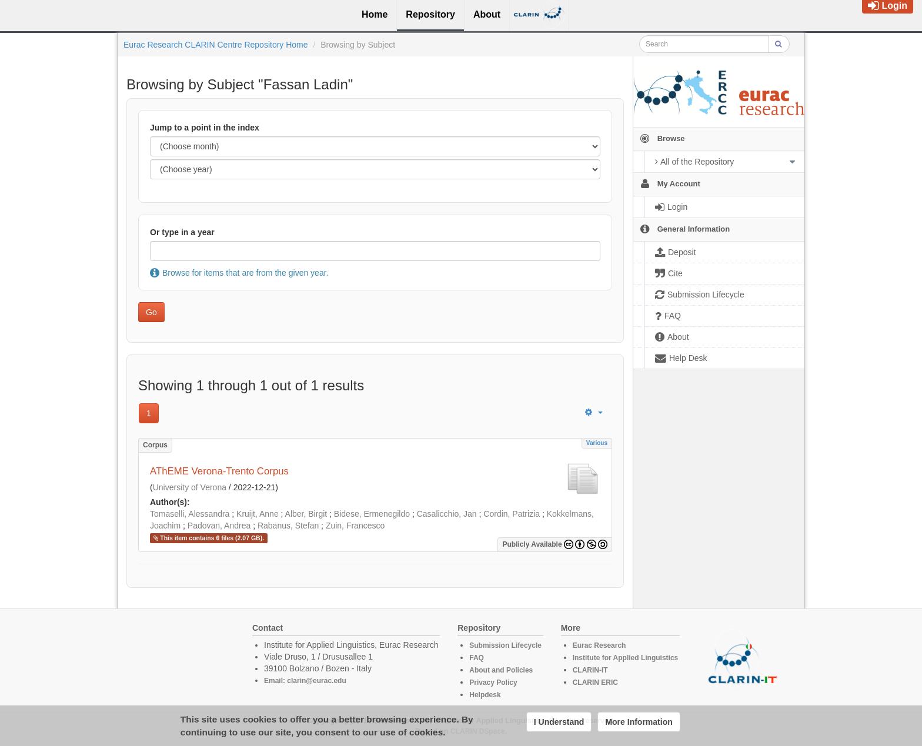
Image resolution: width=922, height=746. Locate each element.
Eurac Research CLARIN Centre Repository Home (215, 44)
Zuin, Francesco (355, 525)
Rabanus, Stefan (288, 525)
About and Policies (501, 670)
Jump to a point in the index (204, 127)
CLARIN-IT (590, 670)
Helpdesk (484, 695)
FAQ (476, 658)
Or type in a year (182, 232)
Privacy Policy (493, 682)
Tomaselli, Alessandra (189, 513)
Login (887, 6)
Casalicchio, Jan (447, 513)
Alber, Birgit (306, 513)
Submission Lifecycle (505, 645)
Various (596, 443)
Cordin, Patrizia (511, 513)
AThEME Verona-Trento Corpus (219, 471)
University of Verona (189, 487)
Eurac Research (599, 645)
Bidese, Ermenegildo (372, 513)
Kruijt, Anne (257, 513)
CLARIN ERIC (595, 682)
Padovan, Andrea (219, 525)
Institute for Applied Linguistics (626, 658)
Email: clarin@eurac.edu (305, 681)
